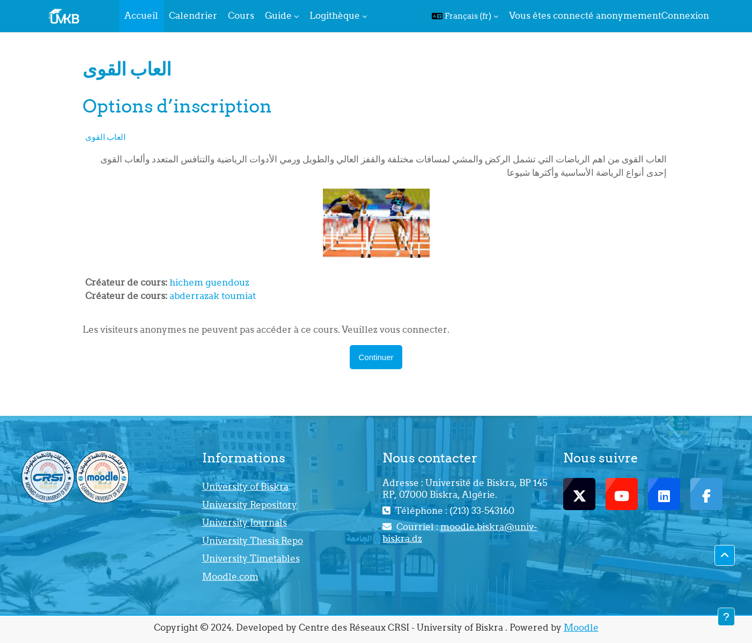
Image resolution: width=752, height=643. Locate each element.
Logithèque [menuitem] (334, 15)
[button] (465, 16)
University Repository (249, 505)
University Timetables (251, 558)
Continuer (375, 357)
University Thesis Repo (252, 541)
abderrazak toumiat (212, 296)
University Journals (244, 522)
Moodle (581, 627)
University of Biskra (245, 486)
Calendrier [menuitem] (193, 15)
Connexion (685, 15)
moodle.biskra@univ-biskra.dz (459, 532)
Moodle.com (230, 576)
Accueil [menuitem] (141, 15)
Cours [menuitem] (241, 15)
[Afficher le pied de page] (726, 617)
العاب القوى (105, 137)
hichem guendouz (209, 282)
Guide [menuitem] (278, 15)
